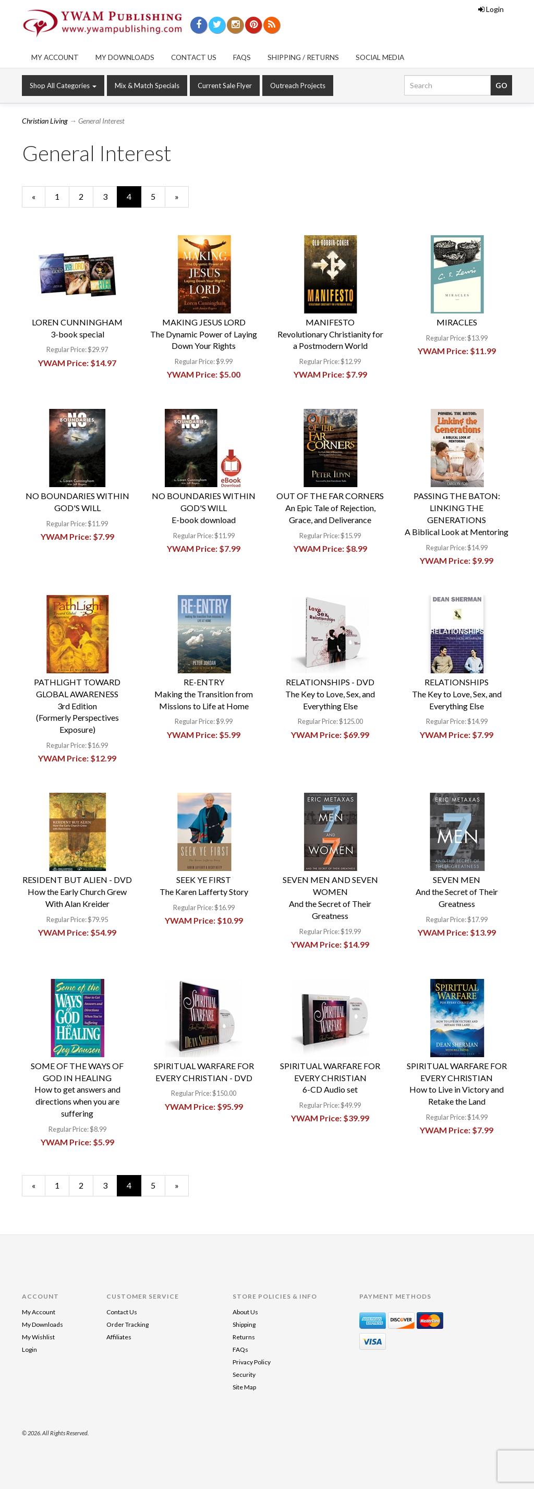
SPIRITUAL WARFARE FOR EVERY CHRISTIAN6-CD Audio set (330, 1078)
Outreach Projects (297, 85)
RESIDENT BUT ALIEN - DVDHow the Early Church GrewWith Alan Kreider (77, 892)
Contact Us (193, 57)
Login (491, 9)
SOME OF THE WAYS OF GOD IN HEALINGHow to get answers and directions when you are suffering (77, 1089)
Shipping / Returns (303, 57)
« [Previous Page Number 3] (38, 199)
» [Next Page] (182, 199)
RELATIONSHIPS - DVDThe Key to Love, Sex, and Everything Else (330, 694)
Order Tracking (127, 1324)
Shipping (244, 1324)
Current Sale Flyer (225, 85)
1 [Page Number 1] (62, 196)
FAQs (242, 57)
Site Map (244, 1387)
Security (244, 1374)
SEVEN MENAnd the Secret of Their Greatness (457, 892)
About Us (245, 1312)
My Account (55, 57)
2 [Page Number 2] (86, 196)
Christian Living (45, 120)
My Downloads (124, 57)
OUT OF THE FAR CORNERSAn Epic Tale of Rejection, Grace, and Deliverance (330, 508)
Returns (244, 1337)
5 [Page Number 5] (158, 196)
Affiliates (118, 1337)
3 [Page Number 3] (110, 196)
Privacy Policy (252, 1362)
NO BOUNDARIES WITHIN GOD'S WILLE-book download (204, 508)
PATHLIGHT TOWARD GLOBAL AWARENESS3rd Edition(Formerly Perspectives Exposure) (77, 705)
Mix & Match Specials (147, 85)
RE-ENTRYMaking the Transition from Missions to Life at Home (203, 694)
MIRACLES (456, 322)
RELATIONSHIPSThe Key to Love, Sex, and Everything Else (457, 694)
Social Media (380, 57)
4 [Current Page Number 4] (134, 199)
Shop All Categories (63, 85)
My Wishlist (38, 1337)
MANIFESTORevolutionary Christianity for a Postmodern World (330, 334)
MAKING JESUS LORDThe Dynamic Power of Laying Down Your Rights (203, 334)
